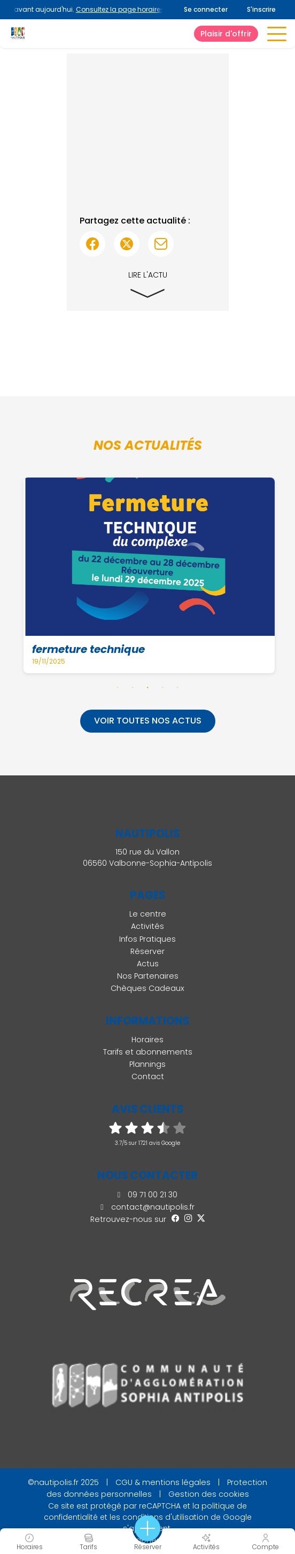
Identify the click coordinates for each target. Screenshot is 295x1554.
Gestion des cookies (208, 1494)
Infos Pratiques (147, 939)
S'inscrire (261, 9)
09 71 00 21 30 (147, 1194)
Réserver (147, 951)
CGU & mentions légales (163, 1482)
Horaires (147, 1039)
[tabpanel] (149, 575)
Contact (147, 1076)
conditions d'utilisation (165, 1517)
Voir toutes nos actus (147, 720)
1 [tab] (117, 687)
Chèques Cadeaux (147, 988)
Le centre (147, 914)
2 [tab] (132, 687)
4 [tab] (162, 687)
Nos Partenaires (147, 976)
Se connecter (206, 9)
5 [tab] (177, 687)
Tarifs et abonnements (147, 1052)
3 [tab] (147, 687)
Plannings (147, 1064)
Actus (148, 963)
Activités (147, 926)
